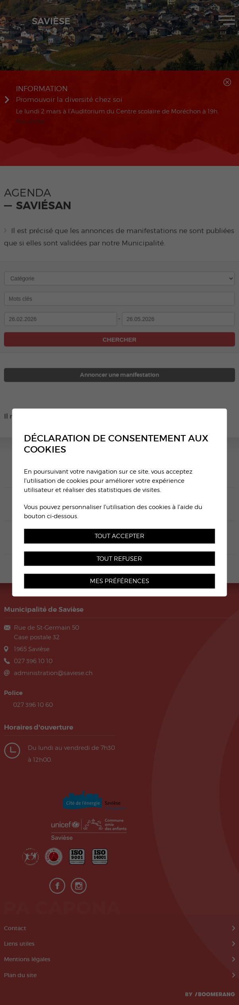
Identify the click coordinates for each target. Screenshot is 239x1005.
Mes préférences (119, 581)
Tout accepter (119, 535)
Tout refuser (119, 558)
